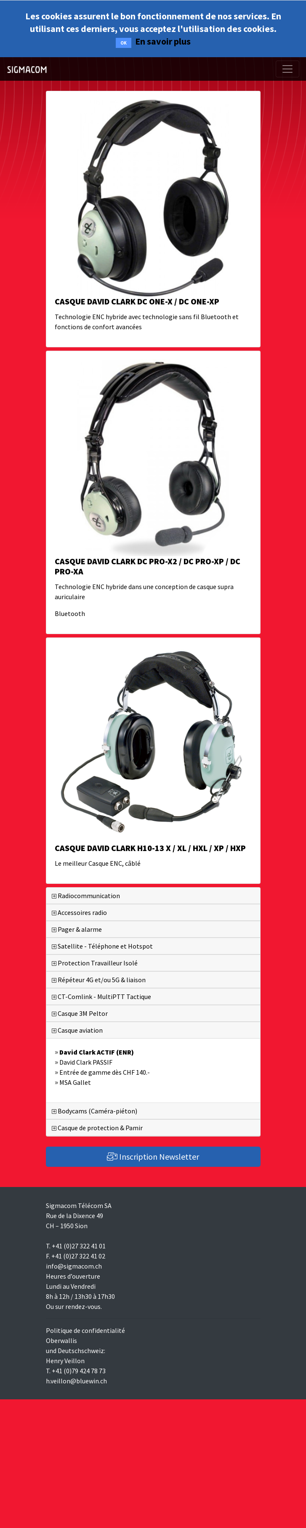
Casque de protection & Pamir (97, 1128)
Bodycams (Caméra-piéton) (94, 1111)
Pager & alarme (77, 929)
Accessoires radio (79, 912)
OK (123, 43)
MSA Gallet (73, 1082)
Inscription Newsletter (153, 1156)
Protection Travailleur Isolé (95, 963)
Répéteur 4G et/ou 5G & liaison (99, 979)
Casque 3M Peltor (80, 1013)
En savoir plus (163, 41)
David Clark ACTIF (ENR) (94, 1052)
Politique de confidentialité (85, 1330)
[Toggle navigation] (287, 69)
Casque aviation (77, 1030)
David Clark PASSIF (83, 1062)
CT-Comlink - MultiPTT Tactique (101, 996)
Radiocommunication (86, 895)
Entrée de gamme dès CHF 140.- (102, 1072)
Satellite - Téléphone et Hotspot (102, 946)
